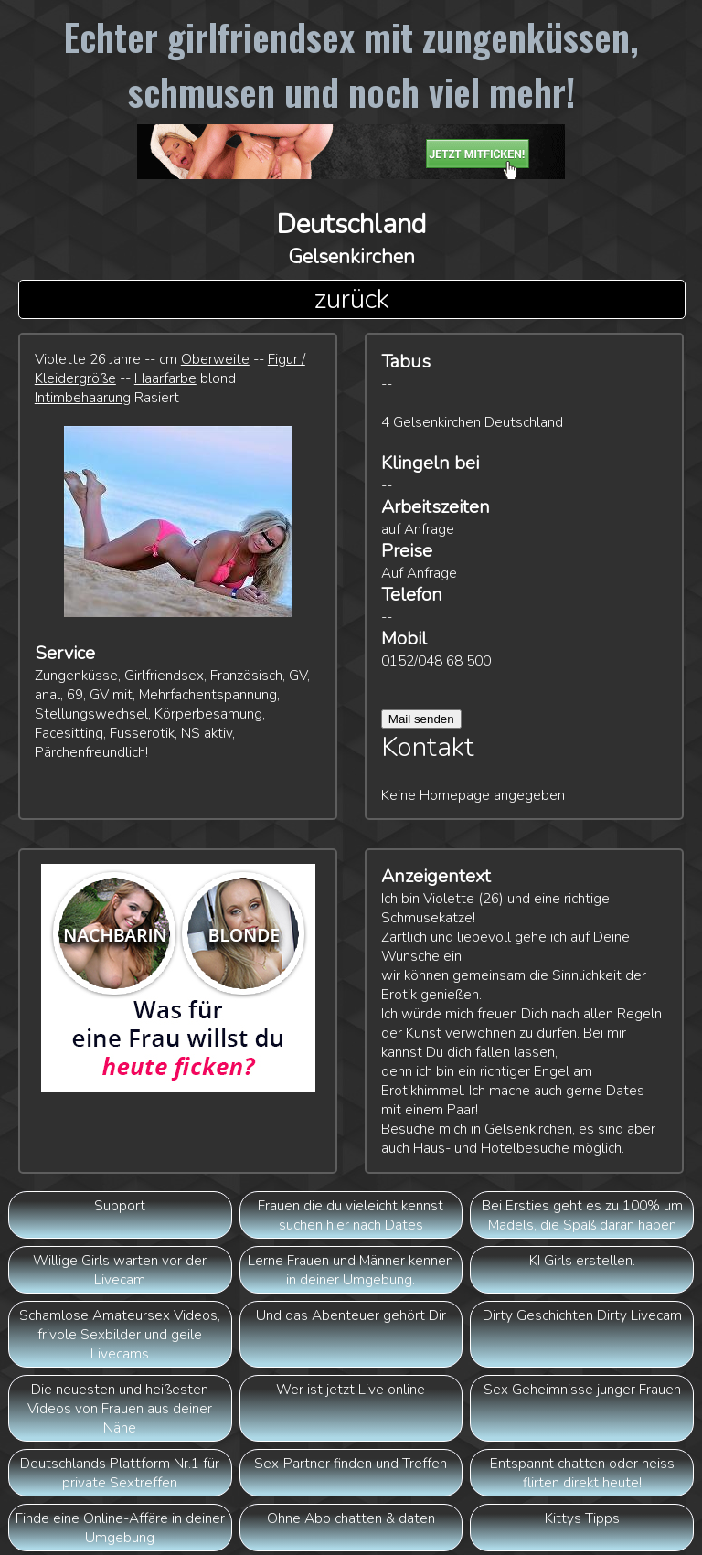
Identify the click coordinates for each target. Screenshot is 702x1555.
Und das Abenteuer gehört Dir (351, 1315)
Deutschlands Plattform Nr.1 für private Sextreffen (119, 1473)
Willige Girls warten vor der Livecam (120, 1270)
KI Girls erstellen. (582, 1260)
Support (119, 1205)
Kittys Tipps (582, 1518)
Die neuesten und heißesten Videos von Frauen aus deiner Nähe (119, 1408)
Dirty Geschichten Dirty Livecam (582, 1315)
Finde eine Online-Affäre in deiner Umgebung (120, 1527)
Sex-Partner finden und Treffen (350, 1463)
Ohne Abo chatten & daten (351, 1518)
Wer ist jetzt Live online (350, 1389)
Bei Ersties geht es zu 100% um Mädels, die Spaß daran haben (582, 1215)
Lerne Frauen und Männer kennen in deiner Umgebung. (350, 1270)
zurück (351, 299)
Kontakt (427, 747)
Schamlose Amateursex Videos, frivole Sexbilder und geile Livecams (119, 1334)
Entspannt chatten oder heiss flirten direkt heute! (582, 1473)
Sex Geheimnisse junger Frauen (582, 1389)
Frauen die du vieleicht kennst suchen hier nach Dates (350, 1215)
